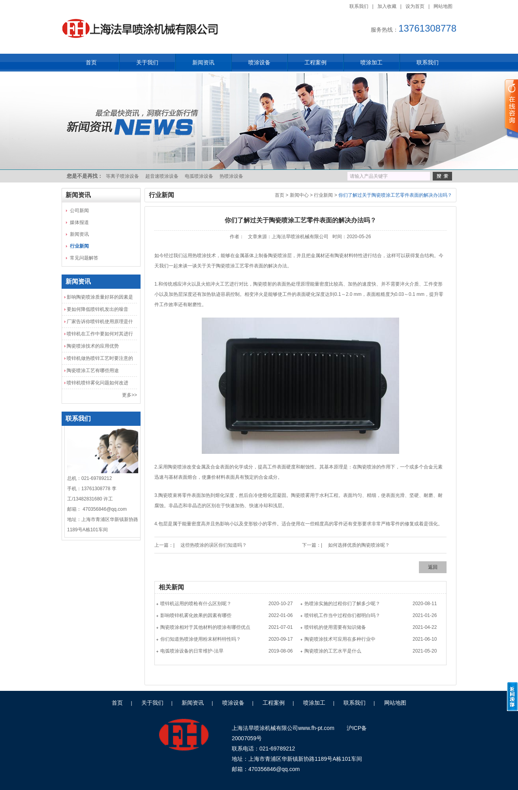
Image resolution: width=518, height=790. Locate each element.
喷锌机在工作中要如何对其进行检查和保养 (100, 335)
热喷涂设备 (231, 176)
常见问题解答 (84, 258)
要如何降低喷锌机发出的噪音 (97, 309)
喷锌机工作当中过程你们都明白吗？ (342, 615)
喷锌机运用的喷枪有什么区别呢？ (195, 603)
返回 (432, 567)
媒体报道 (79, 222)
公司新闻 (79, 210)
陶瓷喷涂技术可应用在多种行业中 (339, 639)
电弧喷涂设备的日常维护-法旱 (191, 651)
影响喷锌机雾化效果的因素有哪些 (195, 615)
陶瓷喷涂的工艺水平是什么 (332, 651)
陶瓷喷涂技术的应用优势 (93, 346)
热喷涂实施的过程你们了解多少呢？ (342, 603)
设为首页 (414, 6)
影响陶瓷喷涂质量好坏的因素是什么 (100, 298)
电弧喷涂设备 (199, 176)
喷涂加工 (371, 62)
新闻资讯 (203, 62)
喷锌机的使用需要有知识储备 (335, 627)
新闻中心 (299, 195)
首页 (91, 62)
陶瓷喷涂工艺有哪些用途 (93, 370)
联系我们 (358, 6)
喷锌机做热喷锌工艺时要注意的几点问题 (100, 360)
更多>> (129, 395)
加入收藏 (386, 6)
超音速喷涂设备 (161, 176)
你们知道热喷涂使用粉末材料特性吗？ (200, 639)
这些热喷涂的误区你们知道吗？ (213, 545)
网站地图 (443, 6)
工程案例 (315, 62)
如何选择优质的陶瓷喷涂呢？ (359, 545)
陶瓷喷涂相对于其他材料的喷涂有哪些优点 (205, 627)
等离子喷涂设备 (122, 176)
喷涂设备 (259, 62)
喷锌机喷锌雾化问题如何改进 (97, 383)
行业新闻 (79, 246)
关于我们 (147, 62)
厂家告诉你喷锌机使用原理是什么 (100, 323)
